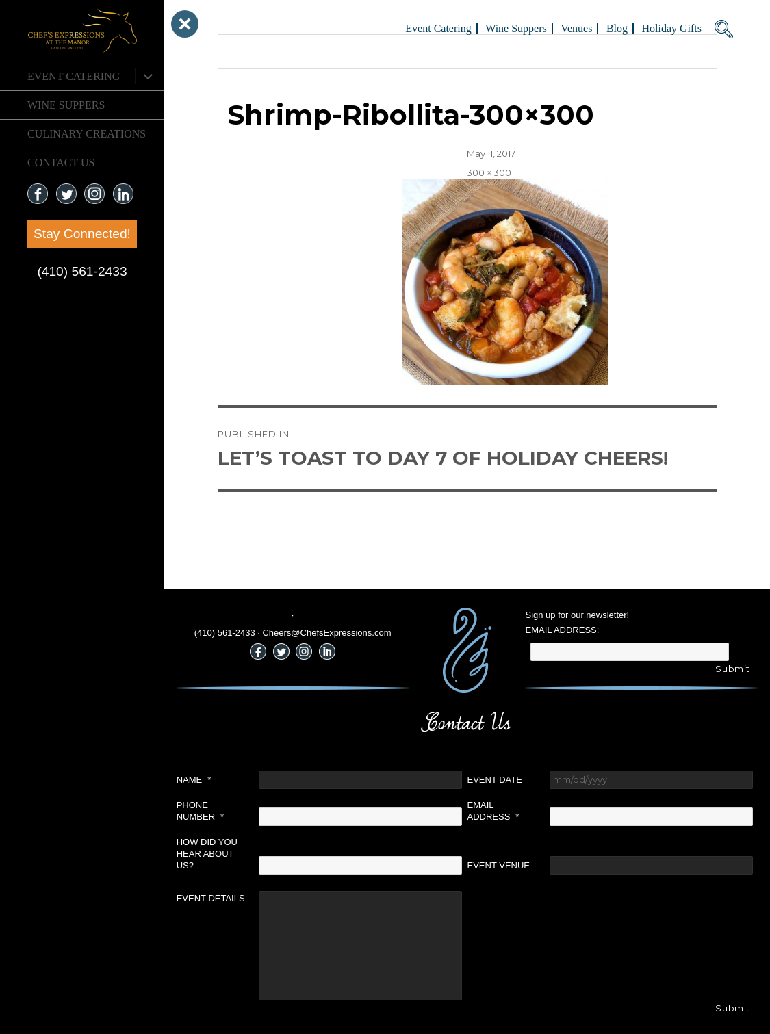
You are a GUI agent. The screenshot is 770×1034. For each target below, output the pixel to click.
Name (194, 780)
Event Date (494, 780)
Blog (617, 28)
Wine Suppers (66, 105)
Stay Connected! (82, 234)
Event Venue (498, 865)
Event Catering (73, 76)
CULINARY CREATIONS (86, 134)
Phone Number (200, 811)
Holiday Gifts (671, 28)
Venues (576, 28)
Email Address (493, 811)
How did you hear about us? (207, 853)
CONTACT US (60, 162)
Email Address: (562, 630)
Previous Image (252, 51)
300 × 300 (489, 172)
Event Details (211, 898)
